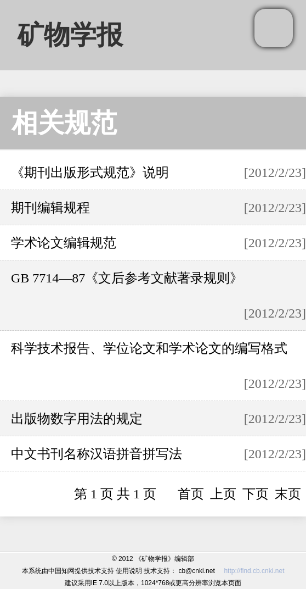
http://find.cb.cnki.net (254, 571)
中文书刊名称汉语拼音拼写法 (96, 454)
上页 (223, 494)
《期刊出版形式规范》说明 (90, 172)
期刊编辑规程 (50, 208)
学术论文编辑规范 (63, 243)
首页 (191, 494)
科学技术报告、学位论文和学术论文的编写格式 (149, 348)
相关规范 (64, 122)
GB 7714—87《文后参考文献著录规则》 (127, 278)
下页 (255, 494)
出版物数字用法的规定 (77, 419)
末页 (288, 494)
